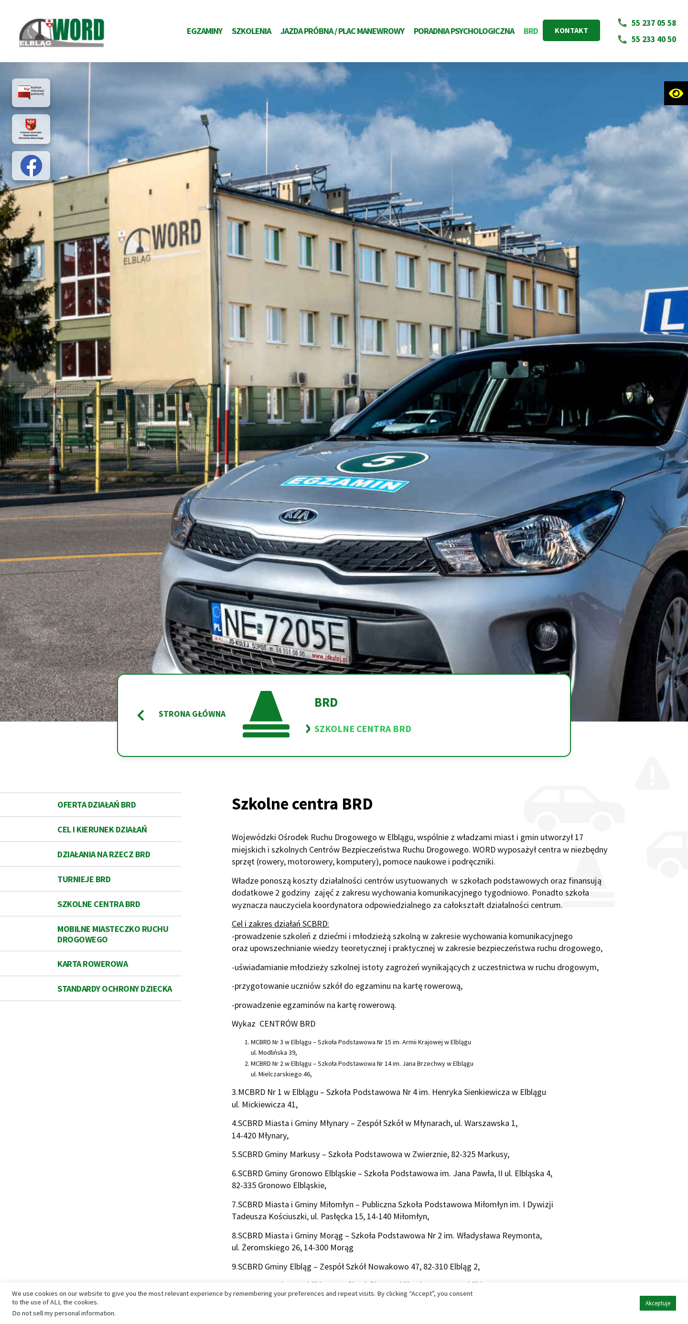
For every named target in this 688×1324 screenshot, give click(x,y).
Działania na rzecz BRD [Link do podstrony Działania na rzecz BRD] (103, 854)
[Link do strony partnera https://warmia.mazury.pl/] (31, 129)
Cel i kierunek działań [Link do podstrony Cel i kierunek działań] (102, 829)
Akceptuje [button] (657, 1303)
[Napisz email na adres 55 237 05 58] (647, 23)
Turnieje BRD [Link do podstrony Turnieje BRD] (83, 879)
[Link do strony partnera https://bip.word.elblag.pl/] (31, 92)
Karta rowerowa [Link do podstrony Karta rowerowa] (92, 963)
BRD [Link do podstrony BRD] (326, 702)
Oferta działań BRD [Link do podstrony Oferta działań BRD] (96, 804)
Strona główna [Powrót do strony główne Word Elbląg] (180, 715)
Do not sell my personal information (63, 1313)
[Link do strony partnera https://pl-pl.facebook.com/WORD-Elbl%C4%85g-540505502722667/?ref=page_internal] (31, 165)
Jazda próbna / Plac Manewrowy (342, 30)
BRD (531, 30)
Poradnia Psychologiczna (464, 30)
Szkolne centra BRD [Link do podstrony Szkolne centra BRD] (98, 903)
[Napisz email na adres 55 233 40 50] (647, 39)
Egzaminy (204, 30)
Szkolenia (251, 30)
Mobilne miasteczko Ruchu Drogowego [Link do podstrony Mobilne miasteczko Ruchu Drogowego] (112, 934)
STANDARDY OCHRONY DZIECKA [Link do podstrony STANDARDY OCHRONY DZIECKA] (114, 988)
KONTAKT (571, 30)
